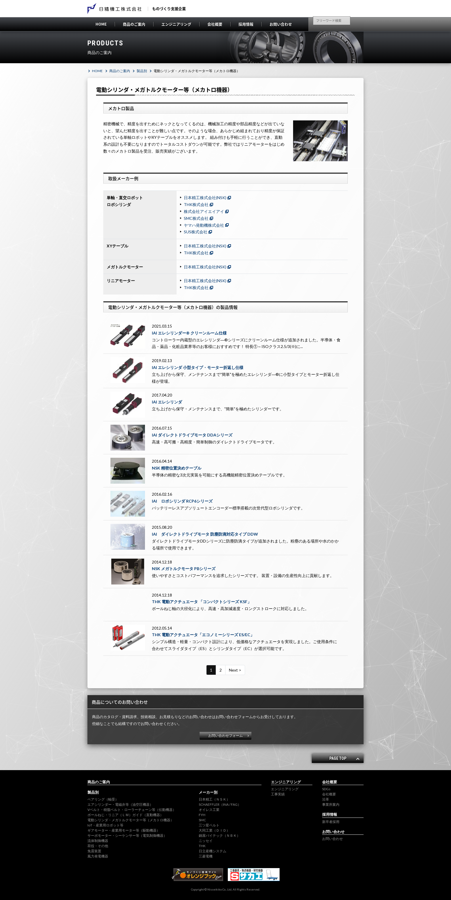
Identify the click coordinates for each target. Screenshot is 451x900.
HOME (101, 24)
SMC (202, 820)
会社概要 (214, 24)
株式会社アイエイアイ (204, 211)
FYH (202, 815)
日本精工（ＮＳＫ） (214, 799)
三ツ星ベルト (209, 825)
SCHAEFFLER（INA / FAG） (220, 804)
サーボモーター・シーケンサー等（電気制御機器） (127, 835)
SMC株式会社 (196, 218)
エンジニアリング (176, 24)
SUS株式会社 (195, 231)
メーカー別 (208, 792)
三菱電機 (206, 856)
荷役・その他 (97, 846)
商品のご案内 (134, 24)
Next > (235, 670)
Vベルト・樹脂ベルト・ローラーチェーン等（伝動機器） (131, 809)
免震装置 (94, 851)
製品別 (142, 71)
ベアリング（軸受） (103, 799)
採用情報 (245, 24)
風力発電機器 (97, 856)
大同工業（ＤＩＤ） (214, 830)
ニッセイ (206, 841)
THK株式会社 (196, 204)
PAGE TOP (337, 758)
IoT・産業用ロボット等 (105, 825)
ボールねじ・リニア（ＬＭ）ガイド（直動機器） (125, 815)
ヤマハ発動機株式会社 (204, 225)
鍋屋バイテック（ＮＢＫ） (219, 835)
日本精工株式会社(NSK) (205, 197)
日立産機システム (212, 851)
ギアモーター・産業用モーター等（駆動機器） (123, 830)
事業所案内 (330, 804)
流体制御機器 (97, 841)
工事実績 (278, 794)
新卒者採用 (330, 822)
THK (202, 846)
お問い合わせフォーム (225, 735)
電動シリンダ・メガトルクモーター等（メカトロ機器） (130, 820)
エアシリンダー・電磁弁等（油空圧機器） (120, 804)
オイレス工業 (209, 809)
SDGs (326, 789)
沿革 (325, 799)
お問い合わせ (281, 24)
